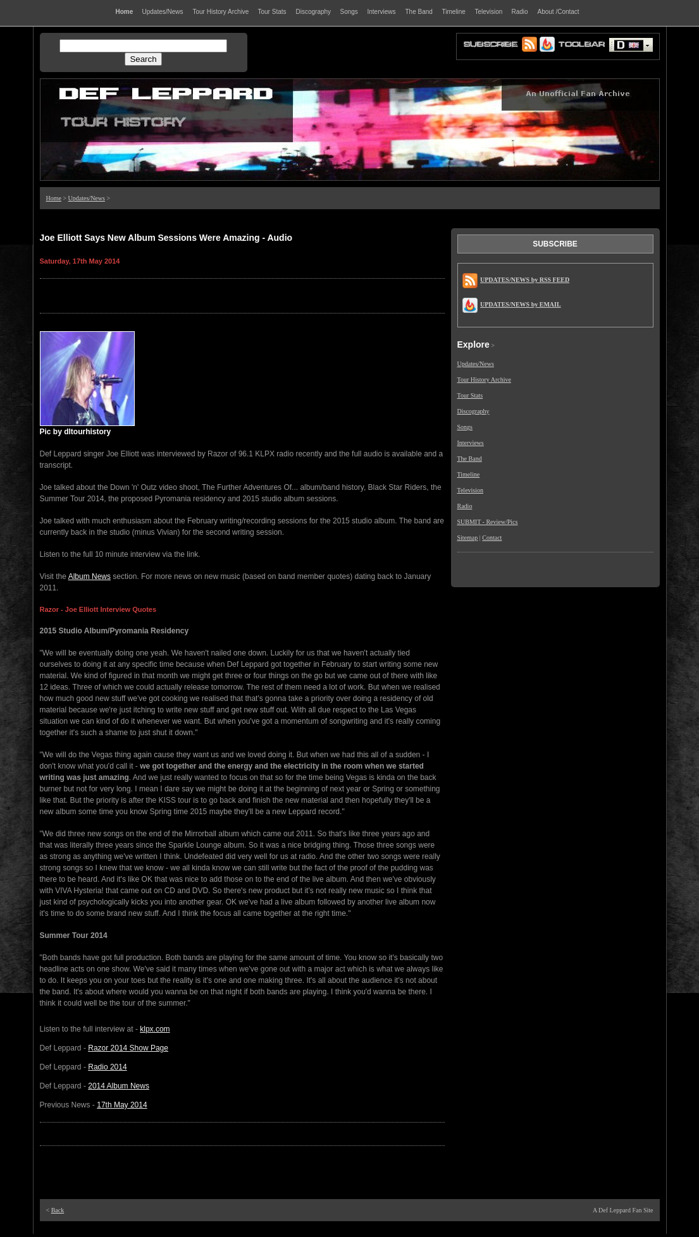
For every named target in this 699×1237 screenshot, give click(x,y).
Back (58, 1210)
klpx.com (155, 1029)
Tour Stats (470, 395)
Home (53, 198)
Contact (492, 537)
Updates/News (86, 198)
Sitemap (467, 537)
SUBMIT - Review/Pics (487, 521)
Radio (465, 506)
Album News (89, 576)
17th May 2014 (122, 1104)
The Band (469, 458)
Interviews (470, 442)
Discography (473, 411)
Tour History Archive (484, 379)
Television (470, 490)
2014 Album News (118, 1086)
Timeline (468, 474)
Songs (465, 427)
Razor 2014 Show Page (128, 1048)
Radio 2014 (107, 1067)
